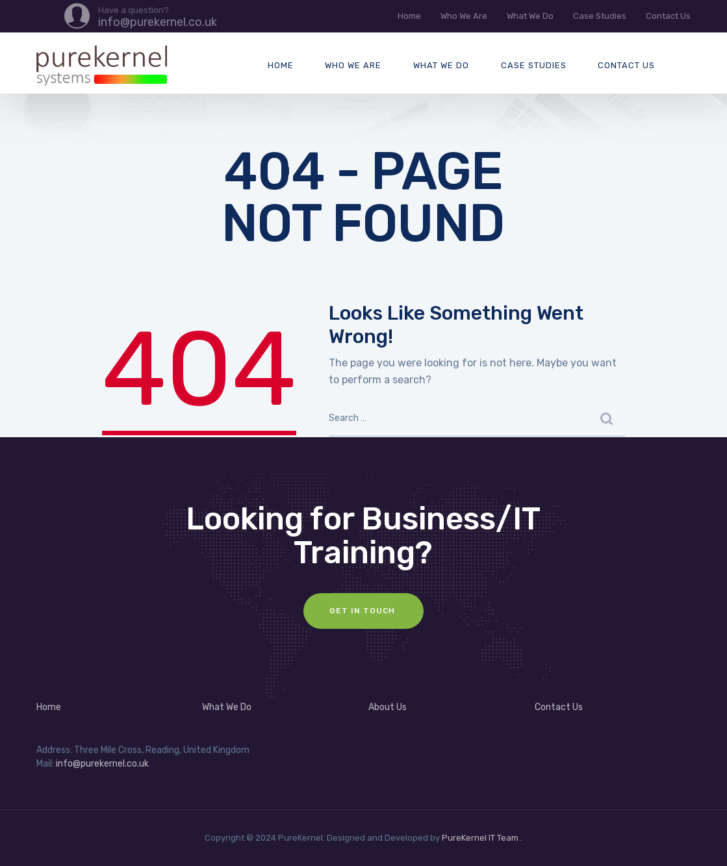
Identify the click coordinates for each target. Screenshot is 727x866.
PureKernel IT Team (480, 838)
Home (409, 16)
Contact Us (668, 16)
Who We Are (463, 16)
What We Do (530, 16)
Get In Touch (363, 610)
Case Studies (599, 16)
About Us (387, 707)
